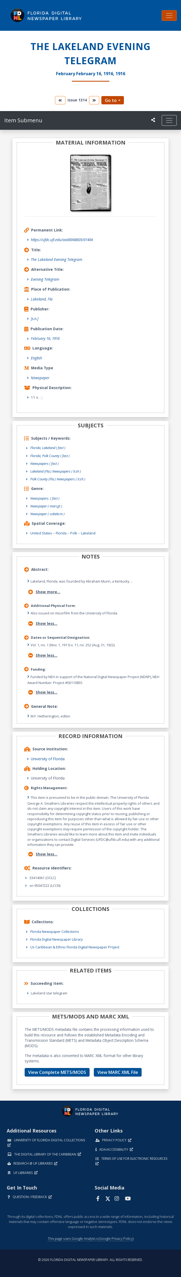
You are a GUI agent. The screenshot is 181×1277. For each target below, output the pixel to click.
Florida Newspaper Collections (54, 931)
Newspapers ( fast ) (44, 463)
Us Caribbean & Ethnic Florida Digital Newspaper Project (74, 947)
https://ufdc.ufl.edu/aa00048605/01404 (62, 239)
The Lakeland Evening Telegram (56, 259)
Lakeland (88, 533)
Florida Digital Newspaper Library (56, 939)
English (36, 357)
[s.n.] (34, 318)
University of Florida (48, 758)
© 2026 (90, 1259)
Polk (73, 533)
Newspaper (40, 377)
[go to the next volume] (94, 100)
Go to (111, 100)
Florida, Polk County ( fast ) (50, 455)
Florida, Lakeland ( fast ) (47, 447)
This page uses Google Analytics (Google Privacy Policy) (91, 1238)
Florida (61, 533)
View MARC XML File (117, 1072)
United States (41, 533)
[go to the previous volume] (60, 100)
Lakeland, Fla (42, 299)
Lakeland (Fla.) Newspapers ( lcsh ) (55, 471)
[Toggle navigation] (169, 15)
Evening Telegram (45, 279)
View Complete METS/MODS (57, 1072)
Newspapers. (45, 498)
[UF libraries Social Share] (153, 119)
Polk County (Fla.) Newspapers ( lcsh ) (57, 479)
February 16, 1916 (45, 338)
